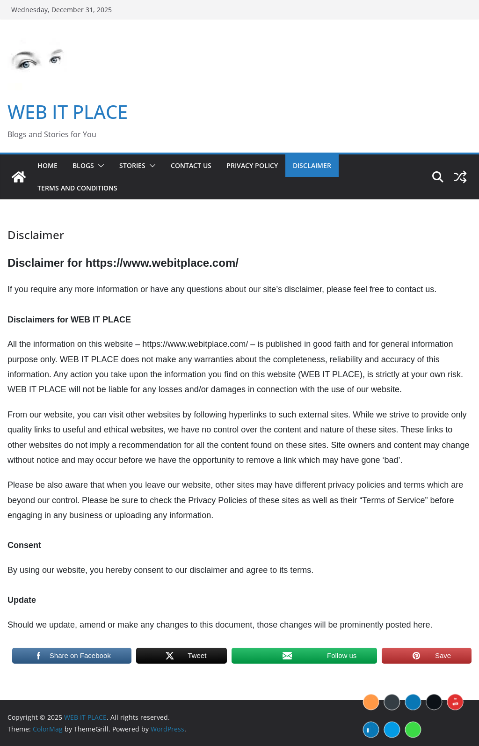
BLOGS (83, 165)
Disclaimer (312, 165)
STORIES (132, 165)
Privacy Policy (252, 165)
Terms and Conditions (77, 187)
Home (47, 165)
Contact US (191, 165)
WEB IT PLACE (67, 111)
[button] (99, 165)
